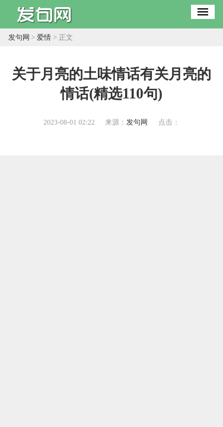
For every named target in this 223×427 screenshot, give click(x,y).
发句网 (19, 37)
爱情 (44, 37)
